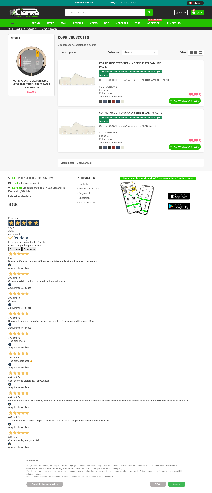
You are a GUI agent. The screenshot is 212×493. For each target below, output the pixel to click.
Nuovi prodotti (87, 202)
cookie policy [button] (116, 468)
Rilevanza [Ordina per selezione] (127, 52)
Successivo (29, 249)
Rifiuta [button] (158, 484)
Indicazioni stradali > (20, 196)
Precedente (15, 249)
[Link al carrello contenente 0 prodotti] (197, 12)
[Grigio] (100, 101)
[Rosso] (113, 101)
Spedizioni (84, 197)
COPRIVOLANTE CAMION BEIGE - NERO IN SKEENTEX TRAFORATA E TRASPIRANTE (31, 84)
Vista (183, 52)
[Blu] (118, 101)
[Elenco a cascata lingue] (195, 3)
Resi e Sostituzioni (89, 188)
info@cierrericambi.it (30, 183)
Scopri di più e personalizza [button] (45, 484)
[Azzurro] (105, 101)
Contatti (83, 184)
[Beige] (122, 101)
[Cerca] (108, 12)
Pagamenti (85, 193)
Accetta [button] (176, 484)
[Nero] (109, 101)
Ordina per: (114, 52)
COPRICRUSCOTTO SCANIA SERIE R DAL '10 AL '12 (130, 112)
